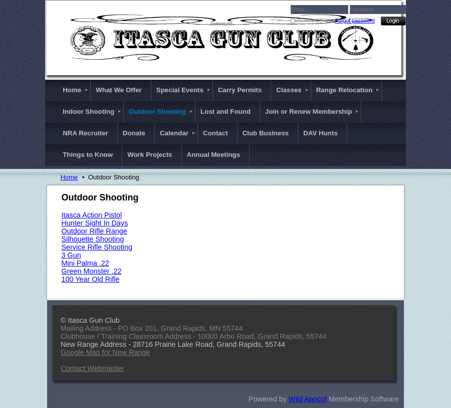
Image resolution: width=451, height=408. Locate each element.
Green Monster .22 (91, 271)
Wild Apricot (308, 399)
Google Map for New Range (105, 352)
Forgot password (355, 21)
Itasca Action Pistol (91, 215)
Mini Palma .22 (85, 263)
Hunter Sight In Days (94, 223)
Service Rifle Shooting (96, 247)
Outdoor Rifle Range (94, 231)
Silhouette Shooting (92, 239)
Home (69, 177)
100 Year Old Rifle (90, 279)
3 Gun (71, 255)
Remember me (315, 21)
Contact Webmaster (92, 368)
